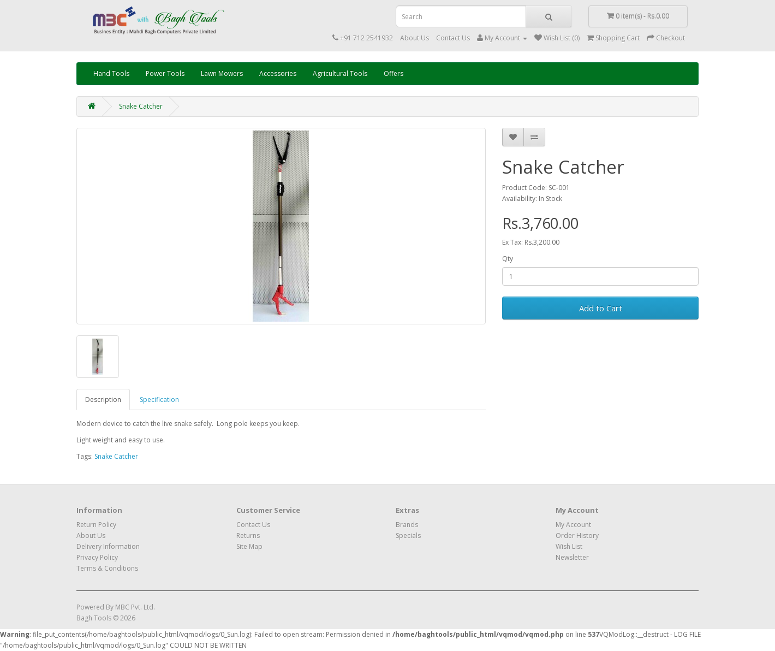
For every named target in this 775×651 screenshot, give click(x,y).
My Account (573, 524)
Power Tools (165, 73)
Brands (407, 524)
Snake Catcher (141, 106)
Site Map (249, 546)
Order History (577, 535)
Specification (159, 399)
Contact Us (453, 38)
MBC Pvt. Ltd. (135, 607)
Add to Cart (600, 308)
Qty (507, 258)
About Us (414, 38)
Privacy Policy (97, 557)
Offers (393, 73)
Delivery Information (108, 546)
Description (103, 399)
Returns (248, 535)
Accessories (277, 73)
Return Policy (96, 524)
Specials (408, 535)
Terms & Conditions (107, 568)
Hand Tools (111, 73)
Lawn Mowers (222, 73)
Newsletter (572, 557)
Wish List (569, 546)
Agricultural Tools (340, 73)
